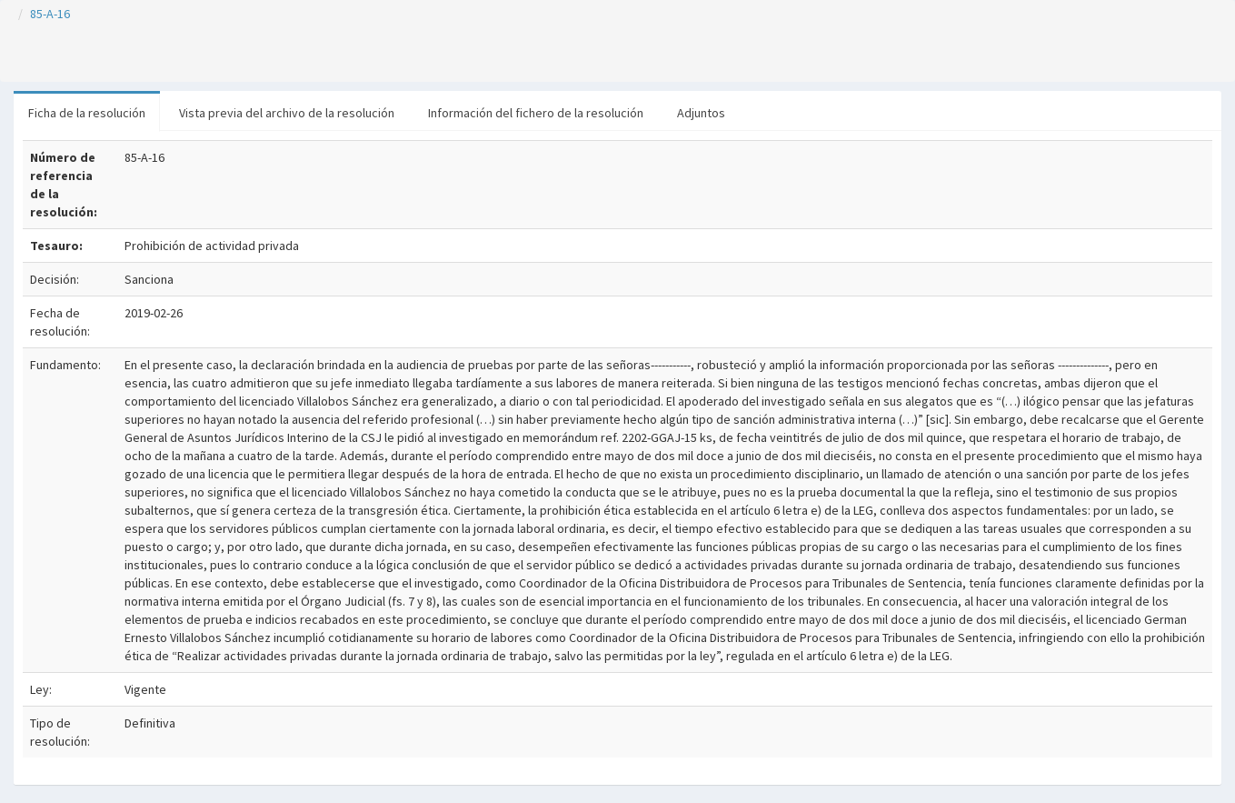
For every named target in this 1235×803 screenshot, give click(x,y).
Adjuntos (701, 113)
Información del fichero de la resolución (535, 113)
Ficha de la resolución (86, 113)
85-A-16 (50, 13)
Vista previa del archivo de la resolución (286, 113)
